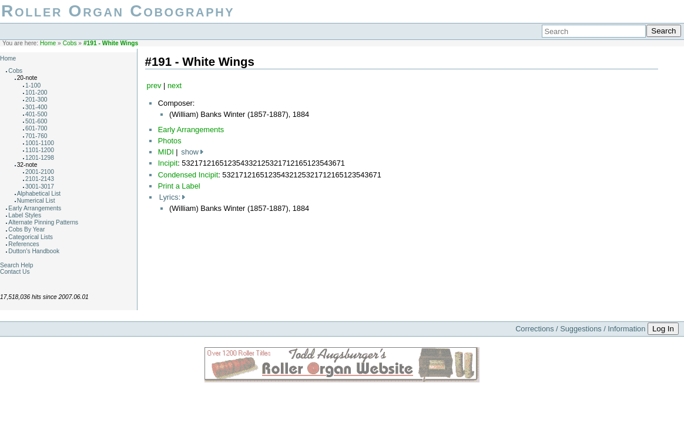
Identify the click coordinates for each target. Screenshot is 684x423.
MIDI (166, 151)
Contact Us (15, 271)
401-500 (36, 114)
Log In (663, 328)
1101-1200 (39, 150)
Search (663, 30)
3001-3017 (39, 186)
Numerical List (36, 200)
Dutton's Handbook (33, 251)
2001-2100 (39, 172)
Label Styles (24, 215)
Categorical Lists (30, 237)
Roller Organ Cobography (117, 11)
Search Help (16, 265)
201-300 (36, 99)
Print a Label (179, 186)
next (174, 85)
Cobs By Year (26, 229)
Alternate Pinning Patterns (43, 222)
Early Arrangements (34, 208)
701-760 (36, 136)
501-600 (36, 121)
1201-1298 (39, 158)
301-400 (36, 107)
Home (48, 43)
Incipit (167, 163)
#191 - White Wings (110, 43)
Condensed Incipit (188, 174)
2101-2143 (39, 179)
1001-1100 (39, 143)
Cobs (70, 43)
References (23, 244)
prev (154, 85)
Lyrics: (170, 197)
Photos (170, 140)
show (190, 151)
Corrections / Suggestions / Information (580, 328)
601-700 (36, 128)
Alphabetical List (39, 193)
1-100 (33, 85)
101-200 (36, 92)
